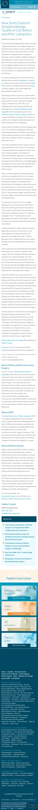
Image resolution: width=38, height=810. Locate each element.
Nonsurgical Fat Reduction (10, 717)
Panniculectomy (22, 742)
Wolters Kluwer (7, 343)
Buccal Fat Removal (27, 693)
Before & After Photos (10, 674)
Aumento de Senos (19, 752)
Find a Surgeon (15, 7)
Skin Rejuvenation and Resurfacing (12, 719)
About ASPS (6, 678)
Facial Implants (6, 701)
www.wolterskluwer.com (10, 496)
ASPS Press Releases (8, 767)
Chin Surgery (16, 697)
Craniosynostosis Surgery (25, 734)
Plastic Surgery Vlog (8, 765)
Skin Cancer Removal (26, 744)
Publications (5, 783)
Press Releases (6, 17)
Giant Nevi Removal (20, 736)
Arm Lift (26, 684)
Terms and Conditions (28, 799)
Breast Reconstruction (25, 730)
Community (14, 783)
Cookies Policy (16, 799)
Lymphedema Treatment (19, 738)
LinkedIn (4, 499)
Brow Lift (17, 693)
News (15, 676)
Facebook (17, 499)
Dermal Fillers (6, 699)
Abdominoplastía (7, 752)
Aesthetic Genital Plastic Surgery (12, 684)
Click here (5, 347)
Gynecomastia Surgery (9, 703)
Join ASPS (14, 781)
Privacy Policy (5, 799)
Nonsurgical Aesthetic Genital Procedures (15, 715)
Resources (20, 785)
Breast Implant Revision (9, 691)
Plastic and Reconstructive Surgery (13, 340)
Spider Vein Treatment (9, 721)
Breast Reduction (7, 693)
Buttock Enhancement (9, 695)
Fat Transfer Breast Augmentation (23, 701)
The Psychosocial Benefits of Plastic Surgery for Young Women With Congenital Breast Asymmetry (18, 527)
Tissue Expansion (7, 746)
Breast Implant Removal (24, 689)
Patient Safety (7, 676)
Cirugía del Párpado (19, 754)
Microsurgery (6, 740)
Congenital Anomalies (8, 734)
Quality (4, 785)
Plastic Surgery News (8, 763)
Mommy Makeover (7, 713)
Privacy (8, 808)
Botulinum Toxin (26, 686)
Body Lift (16, 686)
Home (4, 672)
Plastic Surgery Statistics (24, 765)
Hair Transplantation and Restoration (13, 705)
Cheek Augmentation (24, 695)
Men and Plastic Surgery (9, 711)
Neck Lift (17, 713)
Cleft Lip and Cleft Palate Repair (24, 732)
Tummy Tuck (14, 723)
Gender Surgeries (7, 736)
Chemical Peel (6, 697)
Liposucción (24, 756)
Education (26, 781)
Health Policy (11, 785)
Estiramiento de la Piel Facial (10, 756)
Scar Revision (6, 744)
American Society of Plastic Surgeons (14, 114)
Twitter (10, 499)
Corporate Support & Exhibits (23, 775)
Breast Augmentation (8, 689)
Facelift (32, 699)
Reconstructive (20, 672)
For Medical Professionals (13, 779)
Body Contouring (7, 686)
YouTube (27, 499)
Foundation (15, 678)
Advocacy (30, 783)
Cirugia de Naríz (6, 754)
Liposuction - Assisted (17, 709)
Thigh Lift (32, 721)
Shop (19, 781)
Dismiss (32, 805)
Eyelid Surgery (24, 699)
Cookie (15, 808)
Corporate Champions (27, 773)
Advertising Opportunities (10, 773)
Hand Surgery (6, 738)
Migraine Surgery (16, 740)
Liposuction (5, 709)
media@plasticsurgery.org (11, 513)
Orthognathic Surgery (9, 742)
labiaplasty (23, 80)
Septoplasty (15, 744)
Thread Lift (5, 723)
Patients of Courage (26, 676)
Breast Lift (21, 691)
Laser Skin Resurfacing (22, 707)
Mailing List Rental (7, 775)
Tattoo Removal (22, 721)
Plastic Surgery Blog (22, 763)
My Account (5, 781)
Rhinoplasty (23, 717)
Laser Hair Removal (7, 707)
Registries (22, 783)
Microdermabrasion (24, 711)
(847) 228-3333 (7, 511)
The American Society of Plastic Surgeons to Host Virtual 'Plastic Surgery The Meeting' (17, 545)
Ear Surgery (15, 699)
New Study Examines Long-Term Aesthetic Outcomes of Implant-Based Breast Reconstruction (19, 536)
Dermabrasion (25, 697)
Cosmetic (10, 672)
